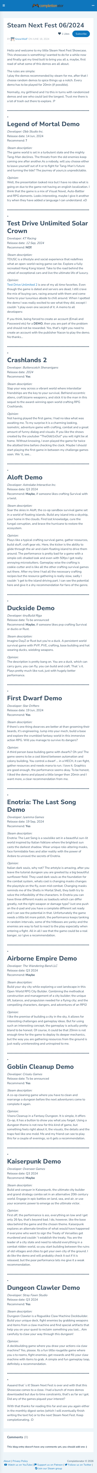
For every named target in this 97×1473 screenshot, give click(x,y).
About (7, 1461)
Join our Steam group (48, 1468)
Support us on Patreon (48, 1464)
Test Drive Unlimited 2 (22, 285)
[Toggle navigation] (93, 5)
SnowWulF (19, 39)
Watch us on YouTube (18, 1464)
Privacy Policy (20, 1461)
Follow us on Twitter (78, 1464)
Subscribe (81, 34)
